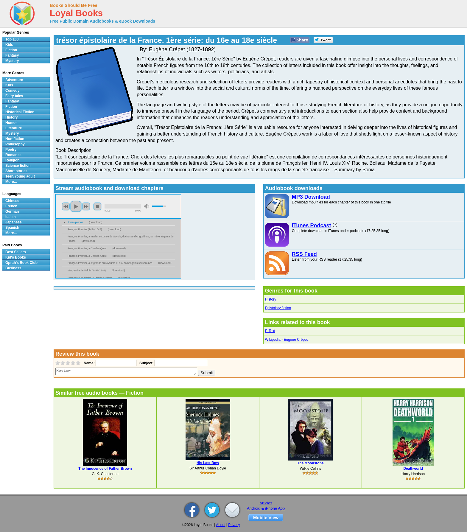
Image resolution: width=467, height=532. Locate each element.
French (11, 206)
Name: (89, 363)
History (270, 299)
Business (13, 268)
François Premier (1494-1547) (85, 229)
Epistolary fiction (278, 308)
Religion (12, 160)
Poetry (10, 149)
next (86, 206)
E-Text (270, 331)
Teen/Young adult (20, 176)
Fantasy (12, 55)
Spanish (12, 227)
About (220, 525)
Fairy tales (14, 96)
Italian (10, 217)
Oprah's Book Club (21, 263)
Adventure (14, 80)
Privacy (234, 525)
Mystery (12, 61)
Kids (9, 45)
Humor (11, 123)
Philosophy (15, 144)
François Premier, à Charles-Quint (87, 248)
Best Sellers (15, 252)
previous (66, 206)
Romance (13, 155)
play (76, 206)
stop (97, 206)
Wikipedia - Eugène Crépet (286, 339)
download (96, 222)
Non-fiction (14, 139)
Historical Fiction (19, 112)
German (12, 211)
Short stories (16, 171)
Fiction (11, 50)
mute (146, 206)
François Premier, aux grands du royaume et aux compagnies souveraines (110, 263)
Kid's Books (15, 257)
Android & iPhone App (266, 508)
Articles (265, 503)
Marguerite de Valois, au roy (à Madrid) (90, 277)
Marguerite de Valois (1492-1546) (87, 270)
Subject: (145, 363)
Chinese (12, 201)
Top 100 (11, 39)
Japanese (13, 222)
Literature (13, 128)
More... (11, 182)
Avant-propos (75, 222)
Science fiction (18, 166)
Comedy (12, 90)
